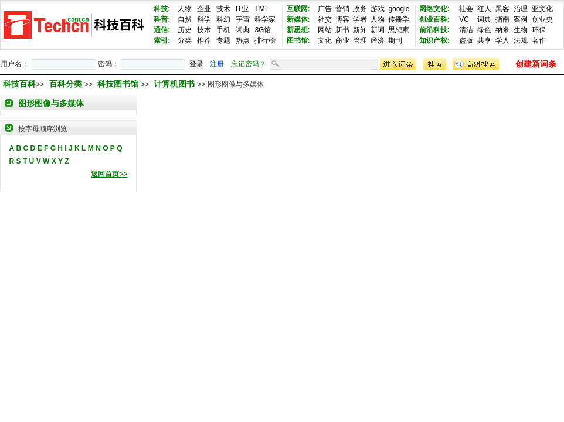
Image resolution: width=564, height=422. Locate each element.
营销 (342, 9)
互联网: (298, 9)
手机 (223, 30)
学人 (502, 40)
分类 (185, 40)
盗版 (466, 40)
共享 (484, 40)
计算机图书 (175, 84)
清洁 (466, 30)
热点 (243, 40)
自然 (185, 19)
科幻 (223, 19)
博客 (342, 19)
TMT (261, 9)
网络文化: (434, 9)
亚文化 (542, 9)
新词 (378, 30)
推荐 (204, 40)
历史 (185, 30)
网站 (325, 30)
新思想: (298, 30)
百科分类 (65, 84)
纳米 (502, 30)
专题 (223, 40)
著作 (539, 40)
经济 (378, 40)
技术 (223, 9)
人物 (185, 9)
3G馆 (262, 30)
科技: (162, 9)
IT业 (242, 9)
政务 (360, 9)
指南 (502, 19)
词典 (243, 30)
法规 (521, 40)
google (398, 9)
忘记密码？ (248, 64)
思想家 (398, 30)
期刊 (395, 40)
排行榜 (265, 40)
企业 (204, 9)
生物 (521, 30)
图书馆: (298, 40)
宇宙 (243, 19)
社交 (325, 19)
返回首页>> (109, 174)
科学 (204, 19)
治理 (521, 9)
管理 (360, 40)
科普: (162, 19)
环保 (539, 30)
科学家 (265, 19)
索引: (162, 40)
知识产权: (434, 40)
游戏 (378, 9)
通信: (162, 30)
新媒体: (298, 19)
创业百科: (434, 19)
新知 (360, 30)
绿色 (484, 30)
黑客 (502, 9)
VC (464, 19)
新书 (342, 30)
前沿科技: (434, 30)
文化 (325, 40)
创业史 (542, 19)
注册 (217, 64)
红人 (484, 9)
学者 (360, 19)
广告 (325, 9)
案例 (521, 19)
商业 (342, 40)
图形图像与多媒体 (51, 103)
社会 (466, 9)
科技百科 (19, 84)
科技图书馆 (119, 84)
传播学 (398, 19)
